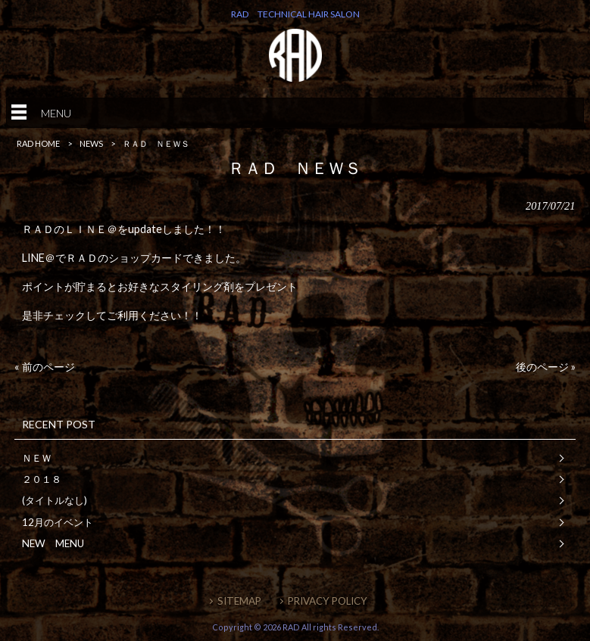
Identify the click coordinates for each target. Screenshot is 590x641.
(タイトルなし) (54, 500)
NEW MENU (53, 543)
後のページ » (546, 366)
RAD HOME (38, 143)
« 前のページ (44, 366)
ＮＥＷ (37, 458)
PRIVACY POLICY (327, 601)
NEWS (91, 143)
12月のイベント (57, 522)
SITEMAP (239, 601)
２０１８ (41, 479)
